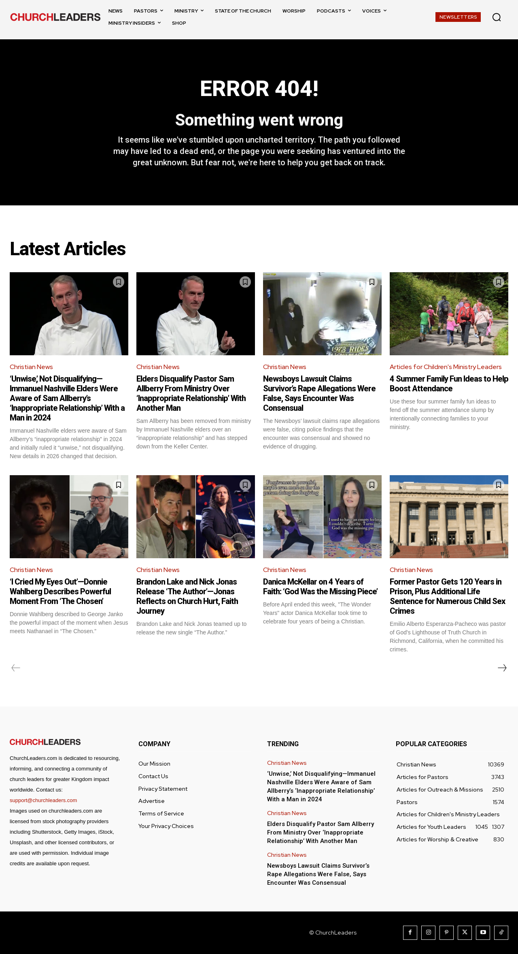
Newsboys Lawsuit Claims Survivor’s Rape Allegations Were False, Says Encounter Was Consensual (319, 393)
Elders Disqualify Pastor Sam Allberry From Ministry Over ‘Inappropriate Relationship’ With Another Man (191, 393)
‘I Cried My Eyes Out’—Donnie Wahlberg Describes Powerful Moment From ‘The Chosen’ (60, 591)
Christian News (31, 367)
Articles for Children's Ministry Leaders (446, 367)
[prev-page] (16, 668)
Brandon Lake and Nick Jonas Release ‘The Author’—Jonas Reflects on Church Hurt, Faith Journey (187, 596)
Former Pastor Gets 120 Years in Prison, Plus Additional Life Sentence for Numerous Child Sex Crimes (447, 596)
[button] (496, 17)
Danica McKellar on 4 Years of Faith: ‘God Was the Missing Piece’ (320, 586)
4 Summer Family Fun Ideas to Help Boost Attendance (449, 384)
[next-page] (501, 668)
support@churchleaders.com (43, 800)
